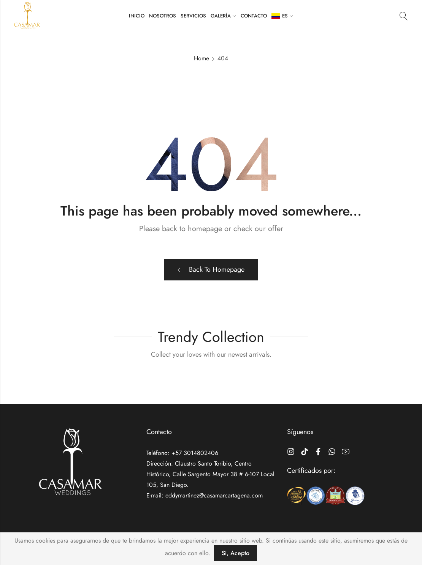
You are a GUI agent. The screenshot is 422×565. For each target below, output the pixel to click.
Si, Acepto (235, 553)
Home (201, 58)
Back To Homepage (211, 269)
